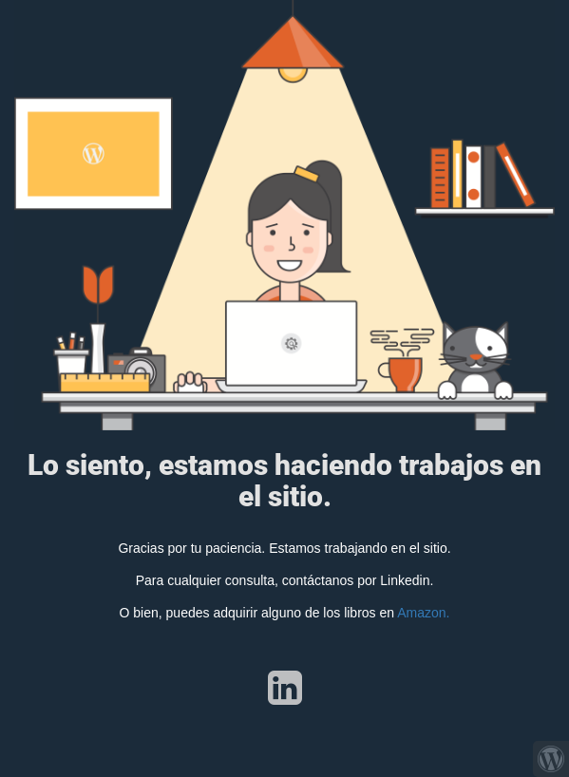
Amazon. (423, 612)
